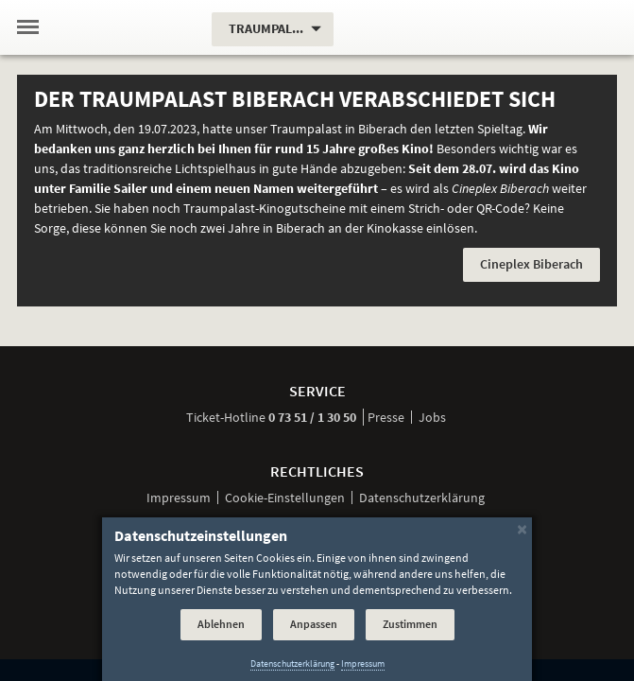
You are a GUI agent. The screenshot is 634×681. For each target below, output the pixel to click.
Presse (386, 417)
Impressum (178, 497)
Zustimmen (410, 624)
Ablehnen (221, 624)
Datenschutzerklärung (422, 497)
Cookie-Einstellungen (285, 497)
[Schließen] (522, 528)
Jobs (432, 417)
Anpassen (313, 624)
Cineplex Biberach (531, 263)
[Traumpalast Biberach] (127, 27)
